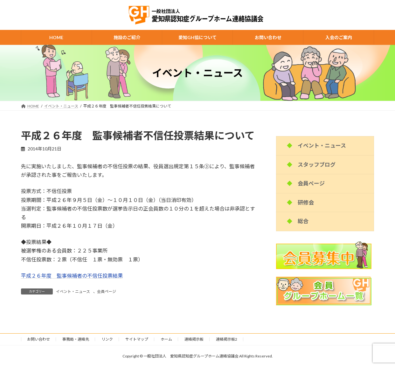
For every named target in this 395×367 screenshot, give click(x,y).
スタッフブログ (317, 164)
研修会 (306, 202)
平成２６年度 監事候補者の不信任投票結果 (72, 276)
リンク (107, 339)
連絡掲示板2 (226, 339)
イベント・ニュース (73, 291)
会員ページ (106, 291)
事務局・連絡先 (75, 339)
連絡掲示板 (194, 339)
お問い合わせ (38, 339)
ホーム (166, 339)
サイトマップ (136, 339)
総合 (303, 221)
